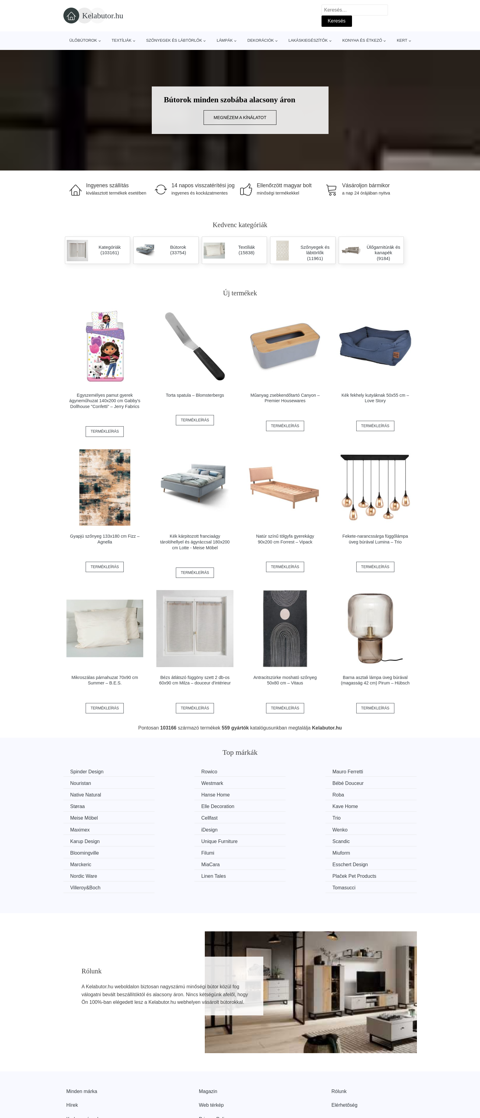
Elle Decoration (269, 794)
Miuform (352, 828)
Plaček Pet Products (183, 851)
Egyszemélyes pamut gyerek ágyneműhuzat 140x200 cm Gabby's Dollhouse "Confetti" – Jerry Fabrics (104, 401)
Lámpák (225, 40)
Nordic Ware (356, 840)
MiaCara (171, 840)
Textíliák (121, 40)
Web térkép (211, 1068)
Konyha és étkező (362, 40)
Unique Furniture (361, 817)
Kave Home (356, 794)
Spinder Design (87, 771)
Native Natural (267, 783)
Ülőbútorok (83, 40)
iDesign (79, 817)
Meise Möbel (85, 806)
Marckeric (81, 840)
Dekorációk (260, 40)
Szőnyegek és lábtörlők (174, 40)
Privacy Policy (214, 1082)
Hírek (72, 1068)
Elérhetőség (344, 1068)
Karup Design (267, 817)
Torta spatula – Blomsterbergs (195, 395)
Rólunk (339, 1055)
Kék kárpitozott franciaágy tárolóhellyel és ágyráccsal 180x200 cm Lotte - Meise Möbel (195, 542)
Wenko (169, 817)
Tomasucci (354, 851)
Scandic (79, 828)
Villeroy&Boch (267, 851)
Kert (402, 40)
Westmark (82, 783)
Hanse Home (357, 783)
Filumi (258, 828)
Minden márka (81, 1055)
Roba (77, 794)
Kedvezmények (83, 1082)
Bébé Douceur (177, 783)
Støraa (169, 794)
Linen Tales (83, 851)
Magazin (208, 1055)
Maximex (353, 806)
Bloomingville (176, 828)
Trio (256, 806)
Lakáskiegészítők (308, 40)
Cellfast (170, 806)
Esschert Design (270, 840)
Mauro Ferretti (267, 771)
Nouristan (353, 771)
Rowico (169, 771)
